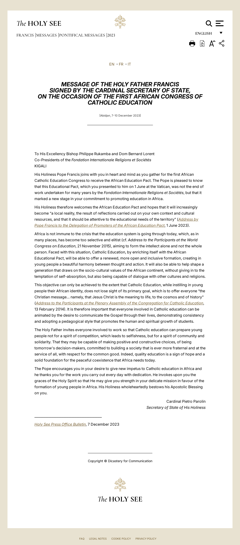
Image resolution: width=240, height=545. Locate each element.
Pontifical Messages (82, 35)
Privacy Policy (145, 538)
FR (121, 64)
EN (111, 64)
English (206, 34)
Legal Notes (98, 538)
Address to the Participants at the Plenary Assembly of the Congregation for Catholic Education (119, 303)
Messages (47, 35)
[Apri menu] (219, 23)
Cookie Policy (121, 538)
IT (129, 64)
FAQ (81, 538)
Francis (25, 35)
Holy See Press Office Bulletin (60, 424)
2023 (111, 35)
